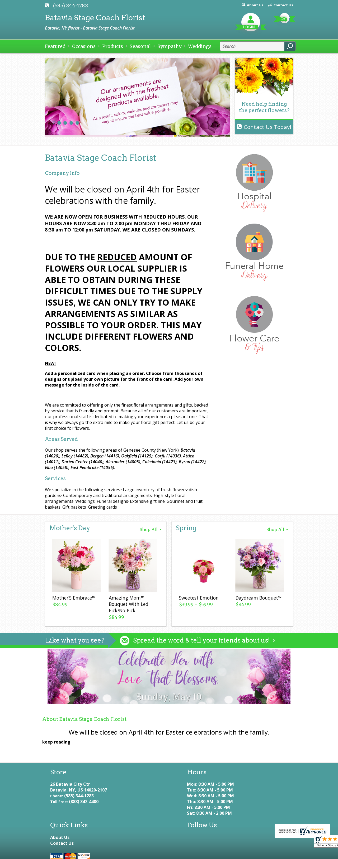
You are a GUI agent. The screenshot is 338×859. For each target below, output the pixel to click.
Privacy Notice (101, 852)
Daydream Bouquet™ (258, 598)
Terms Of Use (63, 852)
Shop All (151, 529)
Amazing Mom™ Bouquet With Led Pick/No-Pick (128, 604)
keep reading (56, 742)
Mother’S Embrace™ (73, 598)
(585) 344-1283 (70, 6)
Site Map (184, 852)
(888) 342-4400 (83, 807)
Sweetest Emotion (198, 598)
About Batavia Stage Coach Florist (84, 719)
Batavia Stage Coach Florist (95, 17)
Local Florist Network (145, 852)
